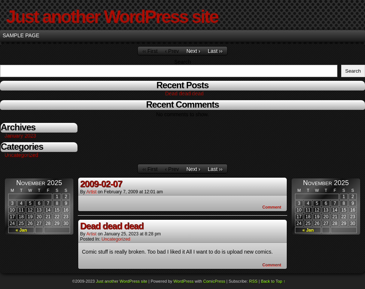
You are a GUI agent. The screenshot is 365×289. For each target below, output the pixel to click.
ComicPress (214, 281)
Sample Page (21, 35)
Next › (193, 51)
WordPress (184, 281)
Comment (271, 207)
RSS (253, 281)
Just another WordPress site (112, 16)
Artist (91, 191)
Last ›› (215, 51)
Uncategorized (21, 155)
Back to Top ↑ (273, 281)
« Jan (21, 230)
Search (182, 62)
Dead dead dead (184, 93)
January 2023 (20, 136)
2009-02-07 (101, 184)
